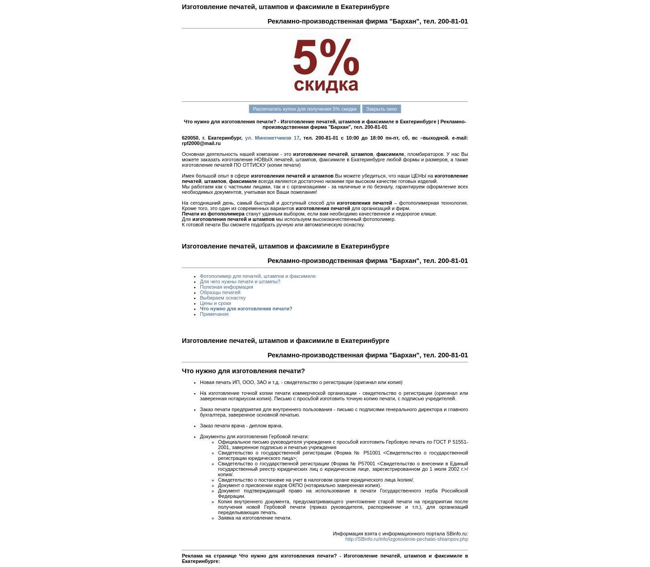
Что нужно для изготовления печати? (246, 308)
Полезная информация (226, 287)
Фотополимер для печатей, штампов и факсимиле (258, 276)
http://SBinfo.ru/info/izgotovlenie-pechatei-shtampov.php (406, 539)
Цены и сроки (215, 303)
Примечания (214, 314)
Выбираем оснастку (223, 297)
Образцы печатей (220, 292)
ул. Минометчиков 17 (272, 138)
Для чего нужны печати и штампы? (240, 281)
